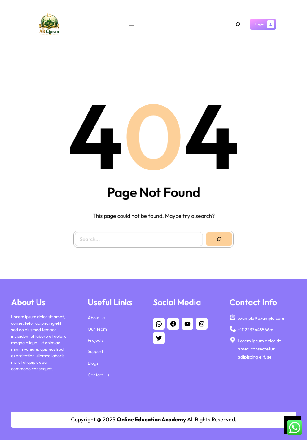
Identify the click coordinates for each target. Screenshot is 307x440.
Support (95, 350)
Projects (95, 338)
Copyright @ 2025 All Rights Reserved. (153, 419)
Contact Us (98, 373)
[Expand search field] (238, 24)
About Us (96, 316)
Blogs (93, 362)
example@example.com (261, 317)
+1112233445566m (255, 328)
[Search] (217, 237)
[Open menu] (131, 24)
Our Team (97, 327)
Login (259, 24)
